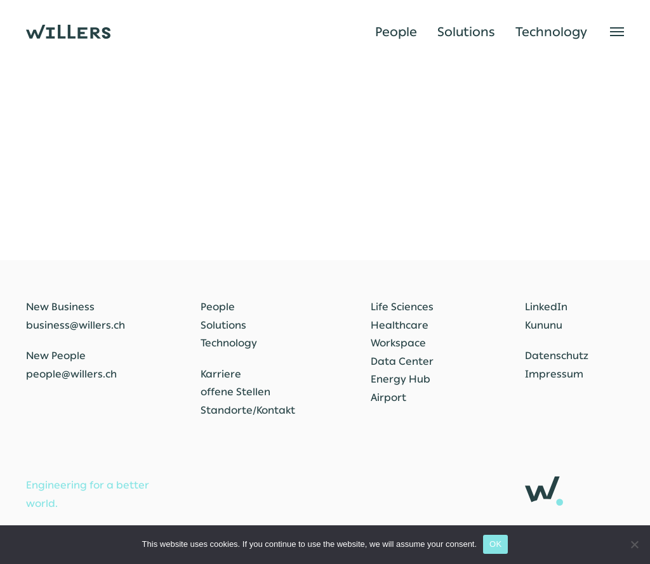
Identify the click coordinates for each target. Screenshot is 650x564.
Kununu (543, 325)
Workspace (398, 343)
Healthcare (399, 325)
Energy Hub (400, 379)
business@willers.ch (75, 325)
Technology (551, 31)
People (396, 31)
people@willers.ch (71, 374)
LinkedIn (546, 307)
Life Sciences (402, 307)
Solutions (466, 31)
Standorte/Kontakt (248, 410)
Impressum (554, 374)
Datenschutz (556, 356)
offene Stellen (235, 392)
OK (495, 544)
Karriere (221, 374)
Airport (388, 397)
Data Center (402, 361)
